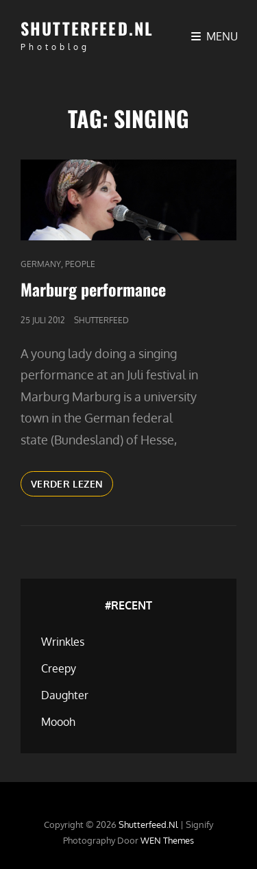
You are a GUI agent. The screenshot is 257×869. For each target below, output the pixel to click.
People (80, 264)
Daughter (64, 695)
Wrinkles (62, 641)
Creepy (58, 668)
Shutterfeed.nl (87, 28)
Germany (41, 264)
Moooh (58, 722)
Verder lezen (72, 486)
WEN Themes (167, 840)
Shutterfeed (101, 320)
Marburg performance (93, 289)
